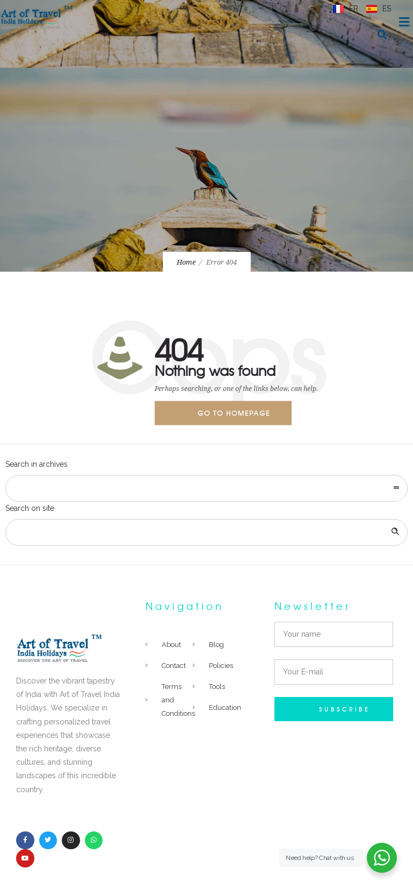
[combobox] (206, 488)
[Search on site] (206, 532)
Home (186, 262)
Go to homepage (234, 413)
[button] (382, 35)
